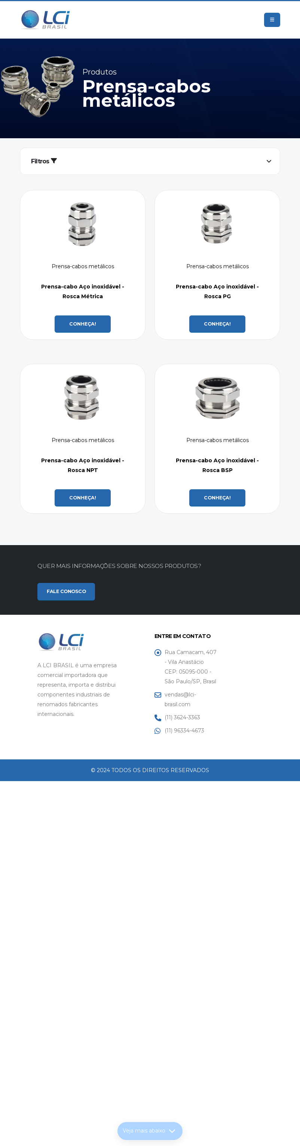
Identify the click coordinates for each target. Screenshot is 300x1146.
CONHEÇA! (82, 324)
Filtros (43, 161)
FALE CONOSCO (66, 591)
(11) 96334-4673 (184, 730)
